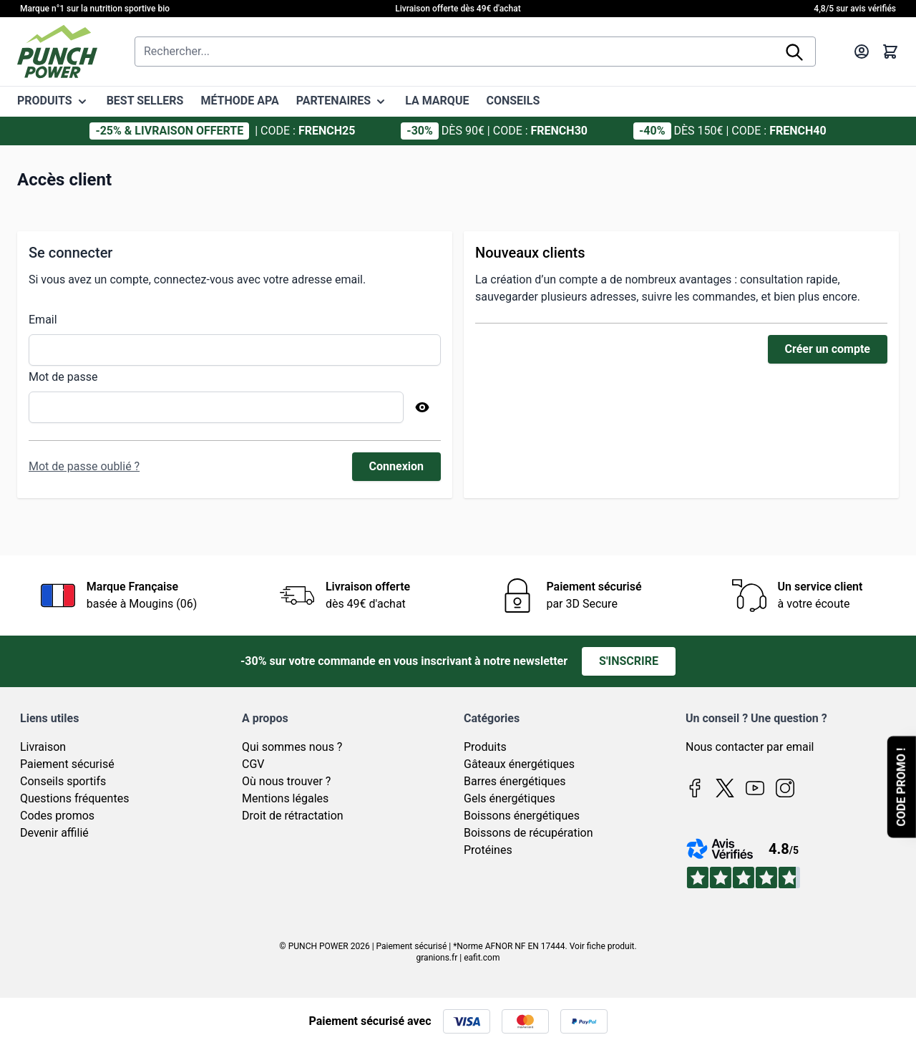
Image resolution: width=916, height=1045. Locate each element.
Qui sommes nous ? (292, 747)
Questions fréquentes (74, 798)
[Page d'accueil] (57, 51)
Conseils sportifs (63, 781)
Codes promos (57, 815)
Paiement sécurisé (67, 764)
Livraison (43, 747)
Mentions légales (285, 798)
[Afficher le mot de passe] (422, 407)
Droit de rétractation (293, 815)
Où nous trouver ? (286, 781)
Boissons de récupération (528, 833)
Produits (485, 747)
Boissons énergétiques (522, 815)
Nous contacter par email (750, 747)
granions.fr (437, 958)
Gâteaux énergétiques (519, 764)
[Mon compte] (861, 51)
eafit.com (482, 958)
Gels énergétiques (509, 798)
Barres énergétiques (514, 781)
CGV (253, 764)
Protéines (488, 850)
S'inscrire (628, 661)
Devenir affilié (54, 833)
